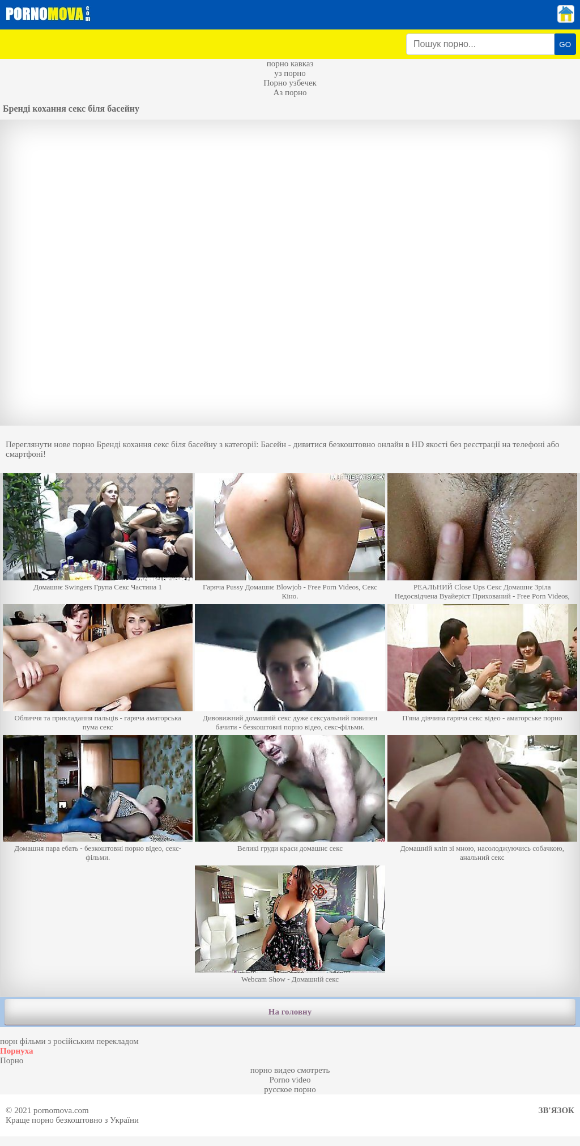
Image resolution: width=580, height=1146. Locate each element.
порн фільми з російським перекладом (69, 1041)
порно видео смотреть (290, 1070)
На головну (290, 1011)
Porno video (290, 1079)
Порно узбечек (290, 82)
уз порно (290, 73)
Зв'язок (556, 1110)
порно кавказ (290, 63)
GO (565, 44)
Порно (11, 1060)
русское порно (289, 1089)
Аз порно (289, 92)
